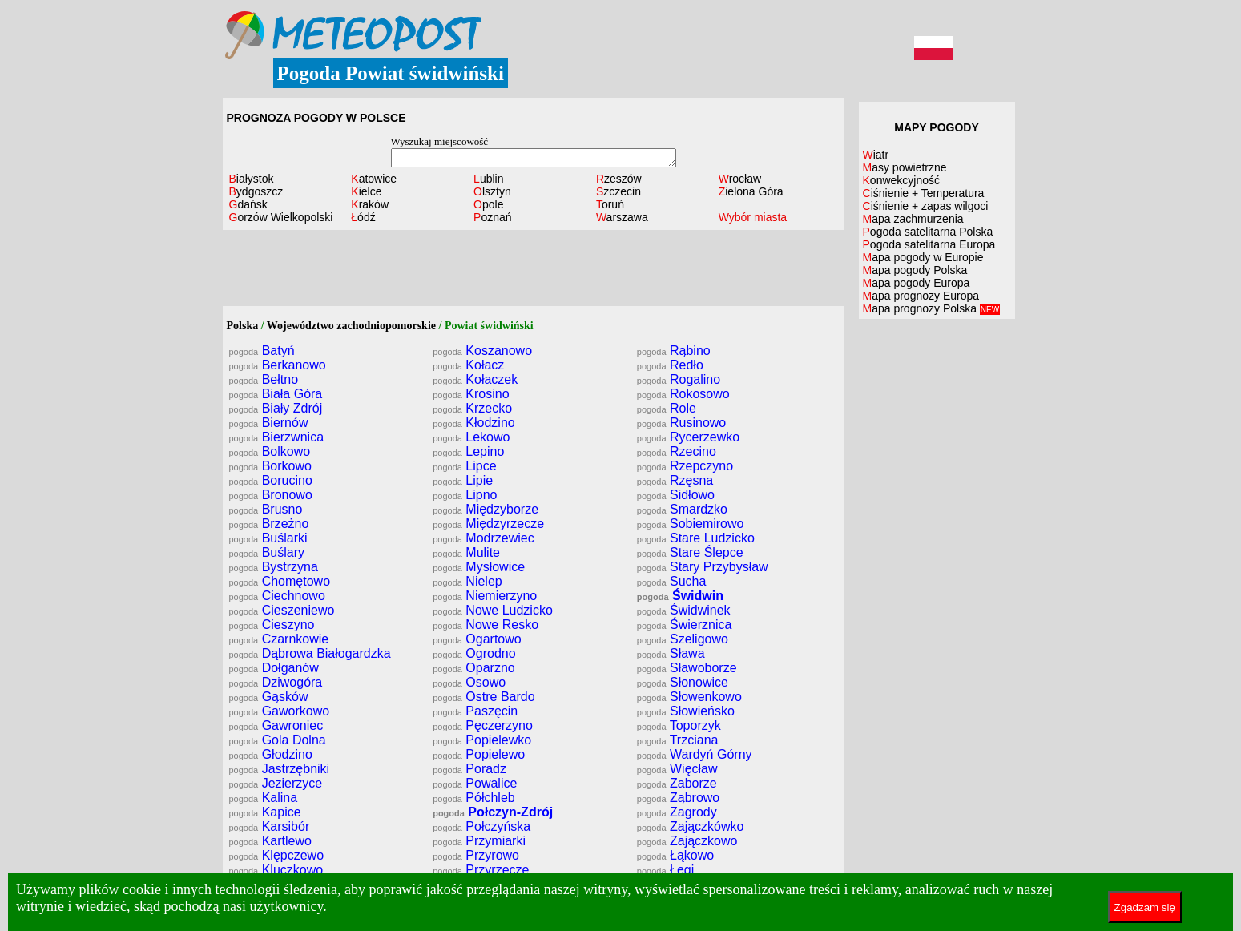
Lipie (463, 480)
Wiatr (876, 154)
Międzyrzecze (488, 523)
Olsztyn (492, 191)
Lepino (468, 451)
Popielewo (479, 754)
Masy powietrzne (905, 167)
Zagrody (677, 812)
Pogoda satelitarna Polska (928, 231)
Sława (671, 653)
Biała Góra (276, 394)
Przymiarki (479, 841)
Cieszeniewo (282, 610)
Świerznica (684, 624)
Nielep (467, 581)
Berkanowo (277, 365)
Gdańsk (248, 204)
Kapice (265, 812)
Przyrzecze (481, 870)
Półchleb (474, 797)
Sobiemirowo (690, 523)
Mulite (466, 552)
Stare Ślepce (690, 552)
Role (666, 408)
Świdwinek (684, 610)
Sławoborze (687, 668)
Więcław (677, 769)
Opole (488, 204)
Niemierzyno (485, 596)
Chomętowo (280, 581)
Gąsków (268, 696)
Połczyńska (481, 826)
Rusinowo (681, 422)
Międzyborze (485, 509)
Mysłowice (479, 567)
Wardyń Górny (694, 754)
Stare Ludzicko (696, 538)
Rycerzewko (688, 437)
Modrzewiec (483, 538)
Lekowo (471, 437)
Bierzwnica (276, 437)
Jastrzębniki (279, 769)
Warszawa (622, 217)
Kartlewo (270, 841)
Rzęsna (675, 480)
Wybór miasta (753, 217)
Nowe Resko (485, 624)
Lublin (488, 178)
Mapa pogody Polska (915, 270)
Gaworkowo (279, 711)
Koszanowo (482, 350)
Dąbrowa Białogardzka (310, 653)
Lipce (464, 466)
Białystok (251, 178)
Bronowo (270, 495)
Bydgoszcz (256, 191)
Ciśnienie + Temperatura (924, 193)
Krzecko (472, 408)
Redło (670, 365)
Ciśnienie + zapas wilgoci (926, 206)
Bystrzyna (273, 567)
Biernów (268, 422)
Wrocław (740, 178)
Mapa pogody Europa (916, 282)
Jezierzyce (276, 783)
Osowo (469, 682)
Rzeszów (619, 178)
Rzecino (676, 451)
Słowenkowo (689, 696)
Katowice (374, 178)
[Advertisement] (533, 270)
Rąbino (674, 350)
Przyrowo (476, 855)
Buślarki (268, 538)
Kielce (366, 191)
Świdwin (680, 596)
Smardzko (682, 509)
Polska (243, 326)
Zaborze (677, 783)
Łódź (363, 217)
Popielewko (482, 740)
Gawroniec (276, 725)
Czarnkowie (279, 639)
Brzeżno (269, 523)
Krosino (471, 394)
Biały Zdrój (276, 408)
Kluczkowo (276, 870)
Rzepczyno (685, 466)
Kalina (263, 797)
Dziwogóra (276, 682)
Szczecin (618, 191)
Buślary (267, 552)
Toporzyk (679, 725)
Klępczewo (276, 855)
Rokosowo (683, 394)
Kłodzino (474, 422)
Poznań (492, 217)
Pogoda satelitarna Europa (929, 244)
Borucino (270, 480)
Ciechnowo (277, 596)
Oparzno (474, 668)
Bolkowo (270, 451)
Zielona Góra (751, 191)
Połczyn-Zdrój (493, 812)
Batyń (262, 350)
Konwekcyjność (902, 180)
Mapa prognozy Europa (921, 295)
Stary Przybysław (702, 567)
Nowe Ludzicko (493, 610)
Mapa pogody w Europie (923, 257)
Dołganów (274, 668)
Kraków (370, 204)
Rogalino (678, 379)
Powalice (475, 783)
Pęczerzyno (483, 725)
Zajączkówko (690, 826)
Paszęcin (475, 711)
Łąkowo (675, 855)
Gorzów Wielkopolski (281, 217)
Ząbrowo (678, 797)
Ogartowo (477, 639)
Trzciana (678, 740)
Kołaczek (475, 379)
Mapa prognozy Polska (932, 308)
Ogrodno (474, 653)
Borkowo (270, 466)
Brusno (266, 509)
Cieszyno (272, 624)
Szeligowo (682, 639)
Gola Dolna (277, 740)
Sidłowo (676, 495)
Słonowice (682, 682)
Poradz (469, 769)
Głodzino (270, 754)
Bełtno (264, 379)
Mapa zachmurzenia (913, 218)
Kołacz (468, 365)
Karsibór (269, 826)
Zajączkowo (687, 841)
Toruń (610, 204)
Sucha (672, 581)
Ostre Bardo (483, 696)
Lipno (465, 495)
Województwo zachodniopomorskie (351, 326)
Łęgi (665, 870)
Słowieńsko (686, 711)
